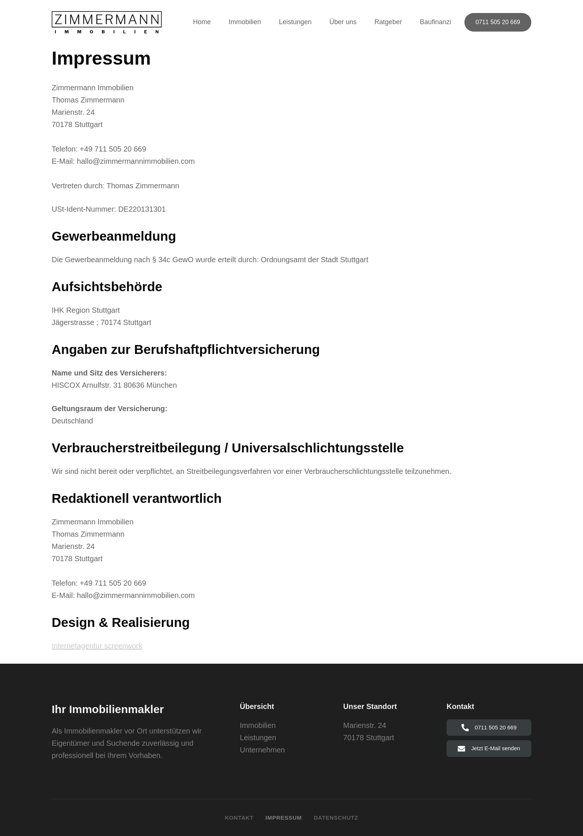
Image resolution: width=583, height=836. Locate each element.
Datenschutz (336, 817)
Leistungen (295, 22)
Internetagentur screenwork (97, 646)
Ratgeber (388, 22)
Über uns (343, 22)
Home (202, 22)
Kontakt (239, 817)
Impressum (283, 817)
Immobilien (245, 22)
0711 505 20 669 (498, 22)
